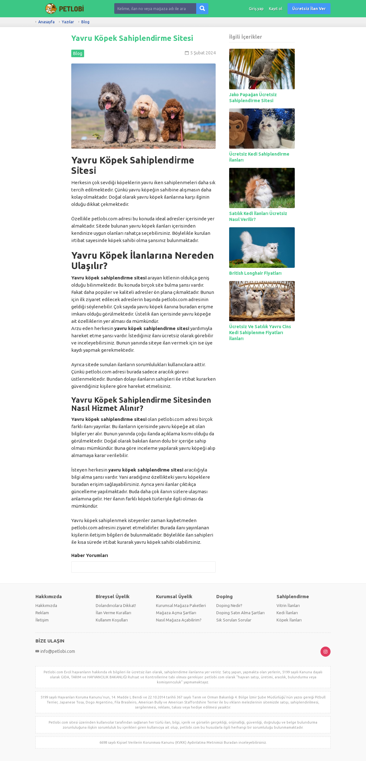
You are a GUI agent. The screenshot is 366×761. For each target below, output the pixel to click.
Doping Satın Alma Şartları (240, 612)
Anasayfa (46, 22)
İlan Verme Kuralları (113, 612)
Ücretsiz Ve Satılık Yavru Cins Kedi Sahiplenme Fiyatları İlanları (260, 332)
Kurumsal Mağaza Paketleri (181, 605)
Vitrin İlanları (288, 605)
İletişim (42, 620)
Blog (85, 22)
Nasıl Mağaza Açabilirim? (179, 620)
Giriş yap (256, 9)
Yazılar (68, 22)
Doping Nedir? (229, 605)
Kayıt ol (275, 9)
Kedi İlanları (287, 612)
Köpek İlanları (289, 620)
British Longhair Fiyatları (255, 273)
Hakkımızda (46, 605)
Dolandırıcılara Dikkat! (116, 605)
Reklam (42, 612)
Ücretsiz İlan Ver (309, 8)
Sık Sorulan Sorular (233, 620)
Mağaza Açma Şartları (176, 612)
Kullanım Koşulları (112, 620)
